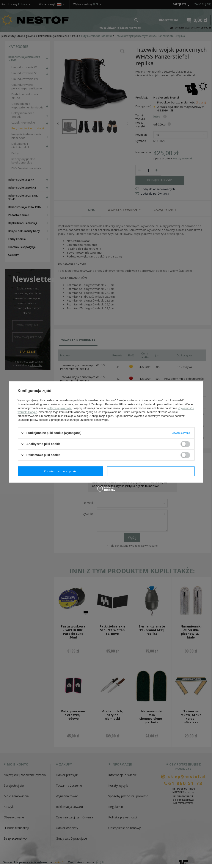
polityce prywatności (59, 408)
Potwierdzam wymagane (61, 471)
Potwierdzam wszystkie (151, 471)
